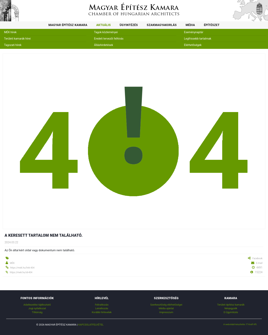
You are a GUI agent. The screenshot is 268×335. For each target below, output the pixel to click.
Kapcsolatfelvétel (91, 324)
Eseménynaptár (193, 32)
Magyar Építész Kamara (67, 25)
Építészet (212, 25)
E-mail (259, 263)
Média (190, 25)
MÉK (12, 263)
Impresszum (166, 312)
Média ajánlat (166, 308)
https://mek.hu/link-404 (22, 267)
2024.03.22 (11, 242)
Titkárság (37, 312)
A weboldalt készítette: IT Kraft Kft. (240, 324)
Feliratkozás (102, 304)
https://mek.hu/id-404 (21, 272)
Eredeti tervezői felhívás (108, 38)
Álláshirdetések (103, 45)
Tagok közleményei (106, 32)
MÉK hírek (10, 32)
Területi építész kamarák (230, 304)
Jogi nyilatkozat (37, 308)
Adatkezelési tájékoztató (37, 304)
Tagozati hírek (12, 45)
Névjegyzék (230, 308)
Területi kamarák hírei (17, 38)
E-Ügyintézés (231, 312)
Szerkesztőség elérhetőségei (166, 304)
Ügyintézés (129, 25)
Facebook (257, 258)
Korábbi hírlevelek (102, 312)
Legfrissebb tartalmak (197, 38)
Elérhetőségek (193, 45)
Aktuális (103, 25)
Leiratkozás (101, 308)
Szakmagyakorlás (162, 25)
